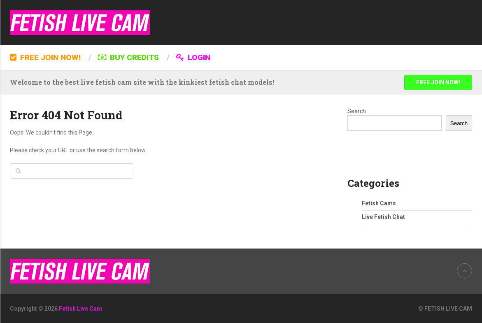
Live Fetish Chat (383, 217)
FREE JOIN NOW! (45, 57)
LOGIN (193, 57)
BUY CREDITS (128, 57)
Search (356, 111)
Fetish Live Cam (80, 308)
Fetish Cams (379, 203)
